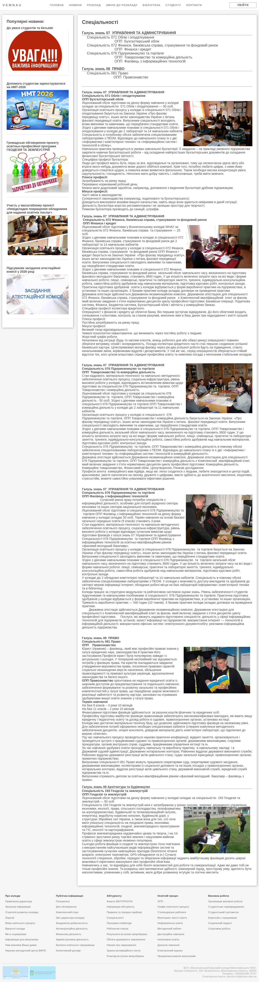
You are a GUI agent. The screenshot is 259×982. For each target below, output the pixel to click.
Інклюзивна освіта (168, 939)
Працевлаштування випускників (177, 956)
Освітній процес (168, 895)
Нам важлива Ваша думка (21, 944)
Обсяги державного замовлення (126, 939)
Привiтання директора (18, 901)
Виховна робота (218, 895)
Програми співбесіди (119, 923)
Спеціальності (115, 917)
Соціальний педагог (220, 923)
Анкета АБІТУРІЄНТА (119, 901)
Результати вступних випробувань (127, 934)
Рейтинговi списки (117, 928)
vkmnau (12, 5)
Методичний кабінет (170, 928)
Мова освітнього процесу (20, 923)
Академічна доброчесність (72, 923)
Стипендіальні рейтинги (172, 912)
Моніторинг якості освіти (172, 917)
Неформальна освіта (170, 923)
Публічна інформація (69, 895)
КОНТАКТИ (194, 5)
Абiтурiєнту (114, 895)
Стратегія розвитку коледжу (22, 912)
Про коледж (12, 895)
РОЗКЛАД (94, 5)
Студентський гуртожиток (223, 912)
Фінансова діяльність (68, 934)
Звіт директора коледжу (70, 917)
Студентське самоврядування (226, 906)
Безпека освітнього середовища (75, 944)
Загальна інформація (18, 906)
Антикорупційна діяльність (72, 928)
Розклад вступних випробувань (125, 956)
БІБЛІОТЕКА (151, 5)
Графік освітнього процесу (173, 906)
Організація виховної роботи (225, 901)
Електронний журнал (170, 950)
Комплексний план (67, 912)
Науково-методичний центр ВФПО (25, 950)
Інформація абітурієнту (121, 906)
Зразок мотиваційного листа (123, 950)
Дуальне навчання (169, 944)
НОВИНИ (75, 5)
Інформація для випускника (21, 939)
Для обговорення (66, 906)
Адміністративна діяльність (72, 939)
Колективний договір (68, 950)
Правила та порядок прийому (124, 912)
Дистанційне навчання (171, 934)
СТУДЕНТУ (173, 5)
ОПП (160, 901)
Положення (63, 901)
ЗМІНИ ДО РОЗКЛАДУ (121, 5)
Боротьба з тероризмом (222, 917)
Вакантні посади (15, 928)
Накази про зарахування (121, 944)
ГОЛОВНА (57, 5)
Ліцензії (9, 917)
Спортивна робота (219, 928)
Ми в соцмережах (15, 934)
